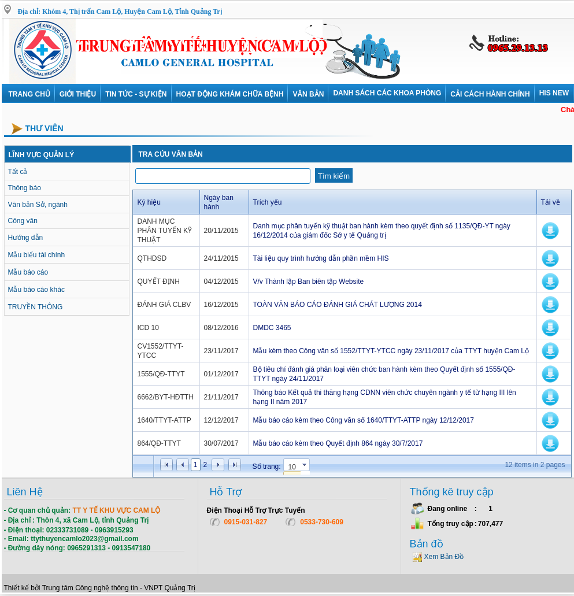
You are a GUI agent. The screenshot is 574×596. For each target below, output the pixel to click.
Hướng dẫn (25, 238)
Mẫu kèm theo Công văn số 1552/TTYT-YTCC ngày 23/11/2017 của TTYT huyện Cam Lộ (391, 351)
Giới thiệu (78, 94)
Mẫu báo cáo (28, 272)
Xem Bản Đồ (444, 557)
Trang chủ (29, 94)
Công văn (23, 221)
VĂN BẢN (308, 94)
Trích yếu (267, 202)
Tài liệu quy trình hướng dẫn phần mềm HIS (321, 258)
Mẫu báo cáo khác (36, 290)
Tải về (550, 202)
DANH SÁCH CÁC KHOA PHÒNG (387, 93)
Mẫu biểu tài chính (36, 255)
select (305, 466)
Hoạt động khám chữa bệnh (230, 94)
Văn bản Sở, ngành (38, 205)
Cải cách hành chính (489, 94)
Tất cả (18, 172)
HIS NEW (554, 93)
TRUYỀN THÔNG (35, 307)
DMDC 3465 (272, 328)
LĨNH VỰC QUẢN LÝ (42, 155)
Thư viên (44, 128)
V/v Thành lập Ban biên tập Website (308, 281)
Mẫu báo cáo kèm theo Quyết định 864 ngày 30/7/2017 (338, 443)
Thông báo (24, 188)
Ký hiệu (149, 202)
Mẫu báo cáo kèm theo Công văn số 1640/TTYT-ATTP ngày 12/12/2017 (363, 420)
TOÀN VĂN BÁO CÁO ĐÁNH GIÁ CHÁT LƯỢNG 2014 (337, 305)
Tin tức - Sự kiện (135, 94)
